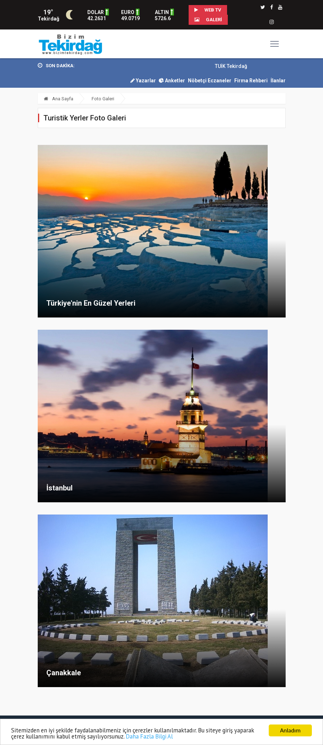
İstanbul (59, 488)
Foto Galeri (103, 98)
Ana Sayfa (58, 98)
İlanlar (278, 80)
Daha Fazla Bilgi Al (176, 737)
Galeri (208, 19)
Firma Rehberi (251, 80)
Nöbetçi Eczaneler (209, 80)
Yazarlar (143, 80)
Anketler (172, 80)
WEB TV (207, 10)
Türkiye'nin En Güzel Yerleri (90, 303)
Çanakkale (63, 672)
